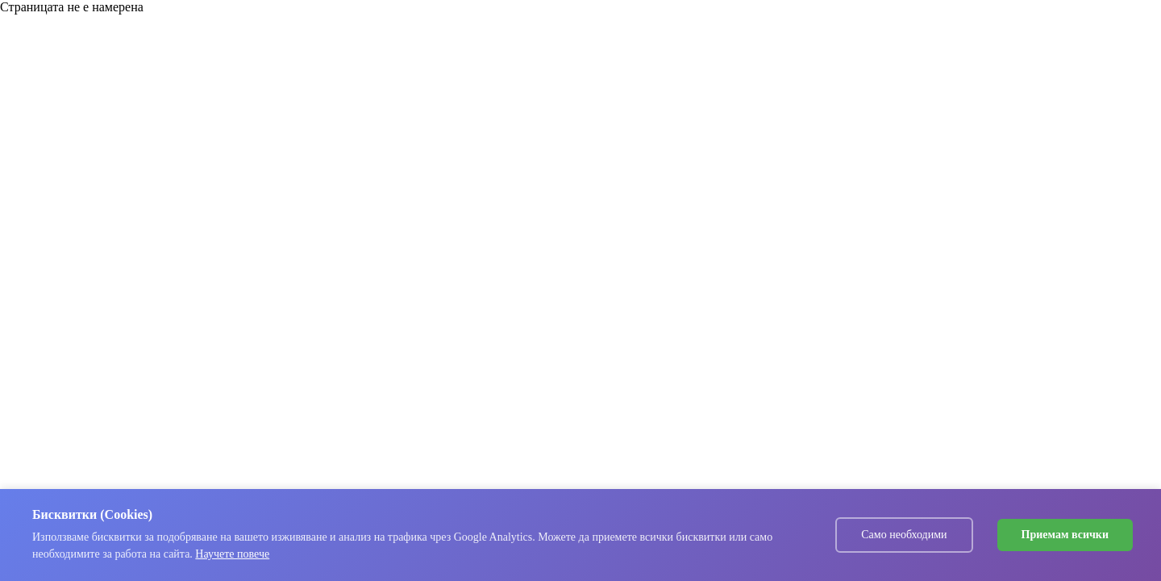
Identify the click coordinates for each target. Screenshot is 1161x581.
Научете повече (232, 554)
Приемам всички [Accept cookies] (1065, 535)
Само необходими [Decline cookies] (904, 535)
